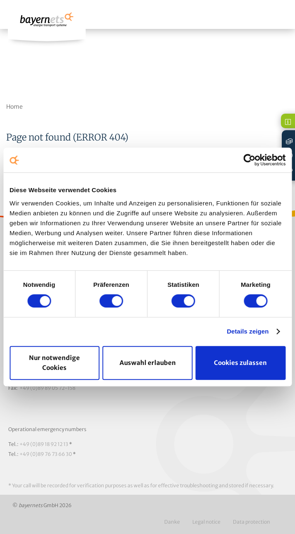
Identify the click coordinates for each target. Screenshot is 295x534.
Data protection (251, 522)
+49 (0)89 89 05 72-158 (47, 388)
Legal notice (206, 522)
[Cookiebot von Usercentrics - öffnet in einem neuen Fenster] (249, 160)
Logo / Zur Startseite (46, 23)
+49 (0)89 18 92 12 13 (43, 444)
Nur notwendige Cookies (54, 363)
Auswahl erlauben (148, 363)
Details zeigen (248, 331)
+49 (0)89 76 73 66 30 (45, 454)
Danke (172, 522)
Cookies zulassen (240, 363)
